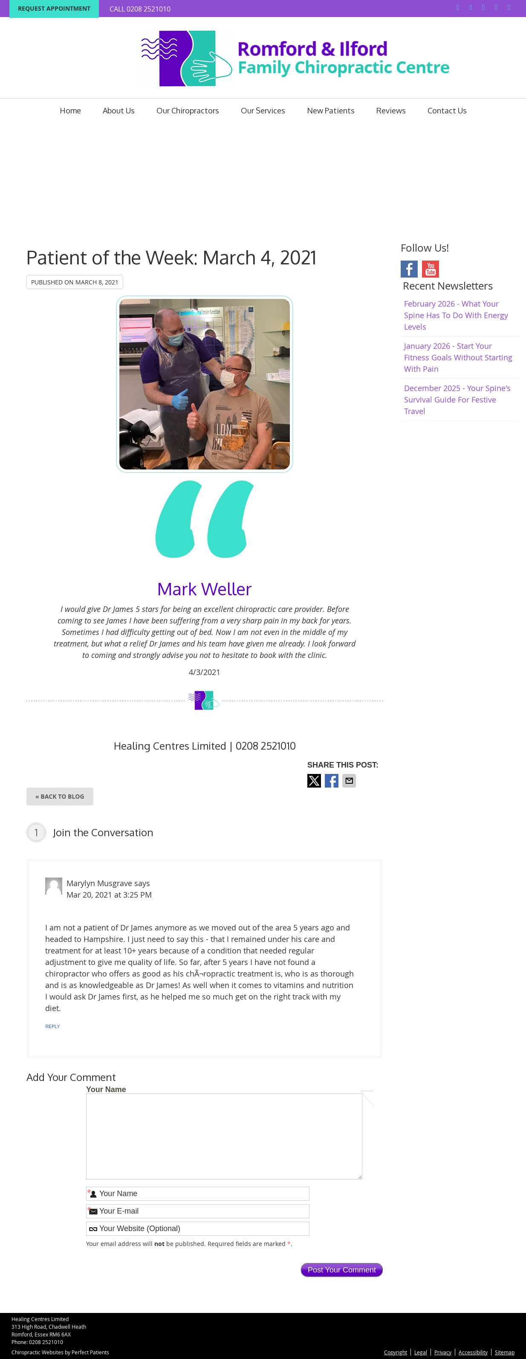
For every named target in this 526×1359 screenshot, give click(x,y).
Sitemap (504, 1352)
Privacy (442, 1352)
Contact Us (447, 110)
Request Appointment (54, 8)
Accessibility (473, 1352)
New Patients (331, 110)
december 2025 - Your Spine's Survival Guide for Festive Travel (457, 399)
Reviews (391, 110)
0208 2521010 (149, 9)
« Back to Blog (59, 796)
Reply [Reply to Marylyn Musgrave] (52, 1026)
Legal (420, 1352)
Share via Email (350, 781)
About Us (119, 110)
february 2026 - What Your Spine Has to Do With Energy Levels (456, 315)
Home (70, 110)
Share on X (315, 781)
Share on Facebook (332, 781)
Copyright (395, 1352)
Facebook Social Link (409, 269)
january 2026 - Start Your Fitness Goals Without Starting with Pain (458, 357)
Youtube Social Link (430, 269)
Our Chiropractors (187, 110)
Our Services (263, 110)
